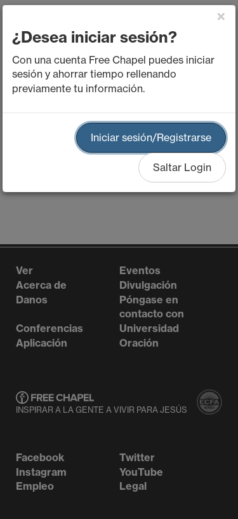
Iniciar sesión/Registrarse (151, 137)
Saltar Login (182, 167)
